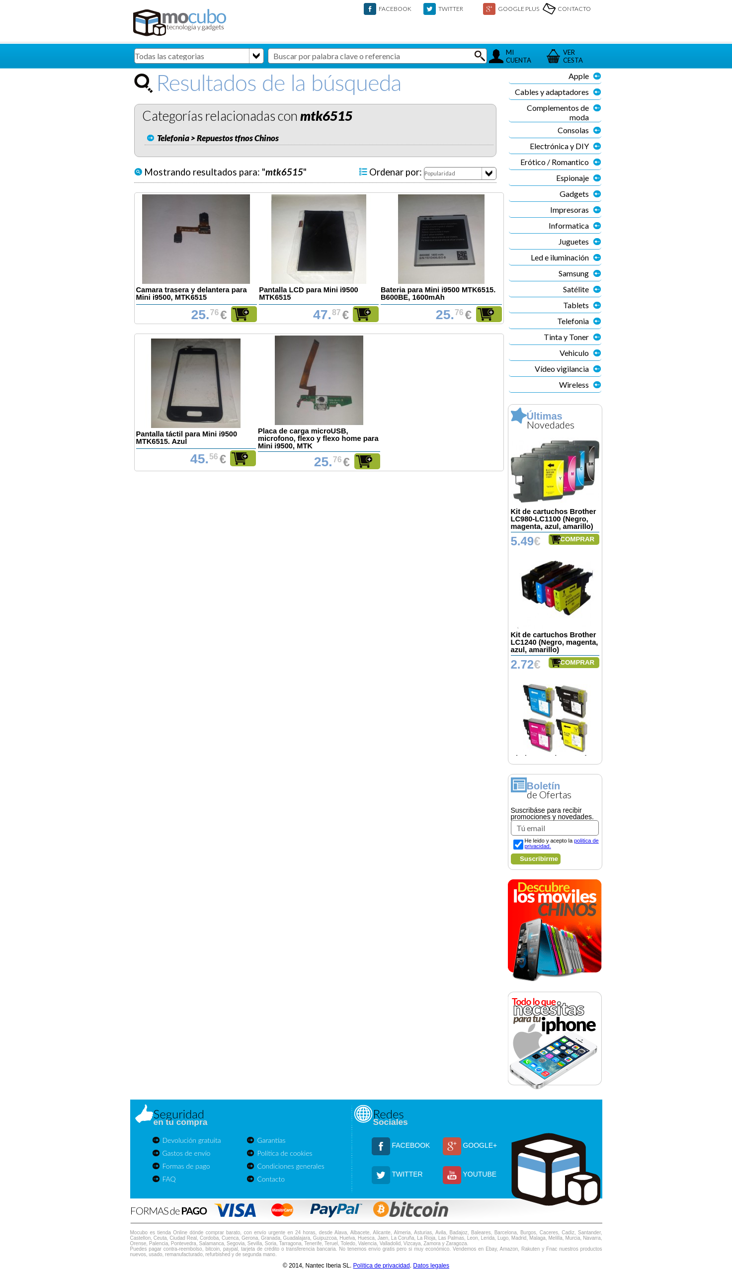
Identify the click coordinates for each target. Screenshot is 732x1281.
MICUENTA (518, 56)
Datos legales (431, 1265)
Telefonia (573, 321)
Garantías (271, 1140)
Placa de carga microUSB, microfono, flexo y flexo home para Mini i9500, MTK (318, 438)
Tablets (576, 305)
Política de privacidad (381, 1265)
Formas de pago (186, 1166)
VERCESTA (573, 56)
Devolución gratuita (192, 1140)
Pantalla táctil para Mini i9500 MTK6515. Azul (187, 437)
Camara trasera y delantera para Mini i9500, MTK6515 (191, 293)
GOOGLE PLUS (518, 8)
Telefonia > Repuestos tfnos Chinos (218, 138)
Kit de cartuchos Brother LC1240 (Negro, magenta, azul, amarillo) (554, 642)
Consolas (573, 130)
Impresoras (569, 209)
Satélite (576, 289)
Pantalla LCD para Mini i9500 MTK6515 (308, 293)
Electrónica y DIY (559, 146)
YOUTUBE (479, 1174)
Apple (579, 76)
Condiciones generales (290, 1166)
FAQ (169, 1179)
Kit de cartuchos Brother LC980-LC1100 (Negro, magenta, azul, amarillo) (553, 519)
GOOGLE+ (480, 1145)
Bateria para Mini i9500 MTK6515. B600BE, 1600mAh (438, 293)
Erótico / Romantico (554, 162)
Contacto (271, 1179)
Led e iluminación (560, 257)
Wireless (574, 384)
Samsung (574, 273)
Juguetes (574, 241)
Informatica (569, 225)
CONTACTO (574, 8)
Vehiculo (574, 352)
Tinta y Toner (566, 337)
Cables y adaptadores (552, 91)
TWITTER (450, 8)
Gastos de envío (187, 1153)
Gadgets (574, 193)
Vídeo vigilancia (562, 368)
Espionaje (572, 177)
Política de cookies (284, 1153)
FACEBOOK (395, 8)
